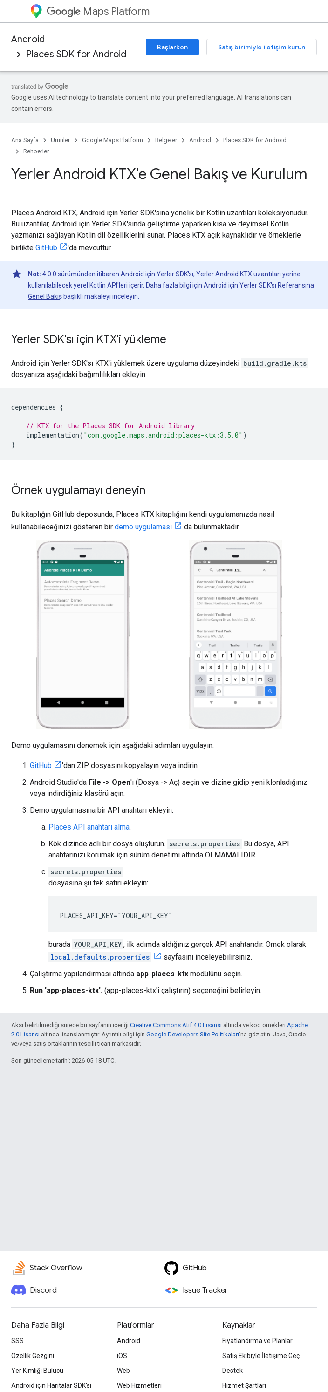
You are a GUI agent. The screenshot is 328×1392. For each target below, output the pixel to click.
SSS (17, 1340)
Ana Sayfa (25, 140)
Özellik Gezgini (32, 1355)
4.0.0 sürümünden (69, 274)
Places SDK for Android (76, 54)
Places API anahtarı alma (89, 827)
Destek (232, 1370)
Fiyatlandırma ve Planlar (257, 1340)
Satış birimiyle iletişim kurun (261, 47)
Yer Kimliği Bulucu (37, 1370)
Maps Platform (98, 11)
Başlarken (172, 47)
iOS (122, 1355)
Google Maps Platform (112, 140)
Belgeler (166, 140)
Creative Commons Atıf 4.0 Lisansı (176, 1025)
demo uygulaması (143, 526)
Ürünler (60, 140)
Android (28, 39)
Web (123, 1370)
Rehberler (36, 151)
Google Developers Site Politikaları (192, 1034)
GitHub (46, 247)
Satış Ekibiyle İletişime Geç (261, 1355)
